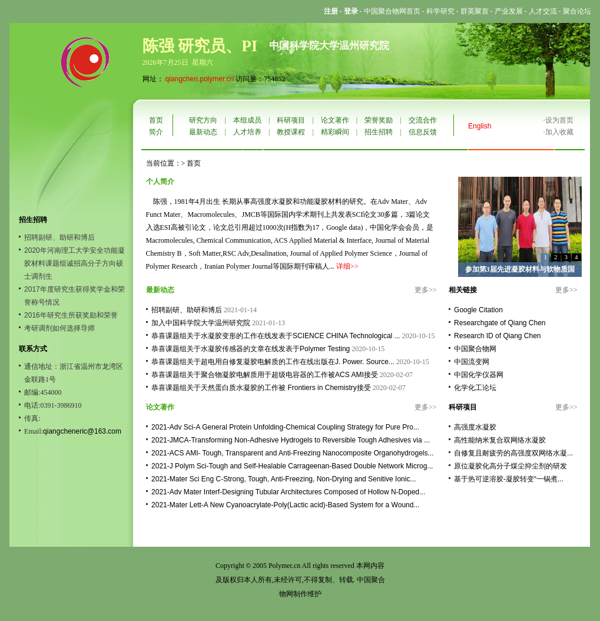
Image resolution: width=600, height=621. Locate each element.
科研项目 (291, 120)
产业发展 (509, 11)
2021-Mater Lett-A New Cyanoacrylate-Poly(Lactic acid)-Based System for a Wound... (285, 505)
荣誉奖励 (378, 120)
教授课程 (291, 132)
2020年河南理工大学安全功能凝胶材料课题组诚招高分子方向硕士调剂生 (74, 263)
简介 (156, 132)
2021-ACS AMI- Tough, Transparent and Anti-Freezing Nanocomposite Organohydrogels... (292, 453)
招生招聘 (378, 132)
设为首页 (559, 120)
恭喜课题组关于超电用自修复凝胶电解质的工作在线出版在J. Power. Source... (273, 362)
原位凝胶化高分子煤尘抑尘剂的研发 (510, 466)
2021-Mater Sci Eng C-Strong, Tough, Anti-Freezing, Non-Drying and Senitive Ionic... (283, 479)
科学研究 (440, 11)
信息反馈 (423, 132)
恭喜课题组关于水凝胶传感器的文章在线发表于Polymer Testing (250, 349)
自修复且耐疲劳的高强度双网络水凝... (513, 453)
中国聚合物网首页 (392, 11)
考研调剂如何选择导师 (59, 328)
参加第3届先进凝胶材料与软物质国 (520, 269)
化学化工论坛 (475, 388)
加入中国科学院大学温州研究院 (200, 323)
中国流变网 (471, 362)
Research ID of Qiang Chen (497, 336)
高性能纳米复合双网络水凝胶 (500, 440)
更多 (422, 290)
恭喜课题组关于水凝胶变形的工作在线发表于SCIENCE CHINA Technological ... (275, 336)
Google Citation (478, 310)
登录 (351, 11)
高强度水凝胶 (475, 427)
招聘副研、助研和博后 (59, 237)
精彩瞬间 (335, 132)
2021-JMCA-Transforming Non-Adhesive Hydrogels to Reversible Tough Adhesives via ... (290, 440)
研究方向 (203, 120)
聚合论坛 (577, 11)
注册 (331, 11)
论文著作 (335, 120)
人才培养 (247, 132)
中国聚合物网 (475, 349)
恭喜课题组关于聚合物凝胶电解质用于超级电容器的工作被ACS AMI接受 (264, 375)
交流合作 (423, 120)
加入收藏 (559, 132)
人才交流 (543, 11)
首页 (156, 120)
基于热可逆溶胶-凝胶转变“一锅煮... (508, 479)
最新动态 (203, 132)
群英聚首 (474, 11)
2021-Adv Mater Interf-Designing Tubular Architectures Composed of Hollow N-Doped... (288, 492)
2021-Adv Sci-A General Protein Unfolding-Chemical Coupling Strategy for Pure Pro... (285, 427)
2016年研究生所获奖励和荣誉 (71, 315)
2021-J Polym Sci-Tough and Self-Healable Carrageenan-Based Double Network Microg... (292, 466)
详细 (343, 266)
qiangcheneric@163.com (82, 431)
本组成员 (247, 120)
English (479, 126)
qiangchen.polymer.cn (199, 79)
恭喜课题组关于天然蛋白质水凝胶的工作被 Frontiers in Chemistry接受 (261, 388)
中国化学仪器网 (478, 375)
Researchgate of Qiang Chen (499, 323)
